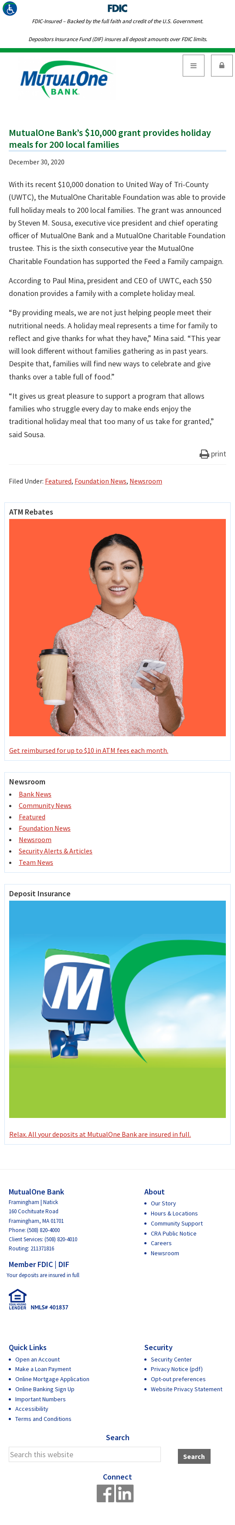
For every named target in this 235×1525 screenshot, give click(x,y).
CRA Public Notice (174, 1233)
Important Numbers (40, 1399)
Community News (45, 805)
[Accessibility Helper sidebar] (10, 10)
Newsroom (145, 481)
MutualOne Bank (67, 78)
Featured (58, 481)
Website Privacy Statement (186, 1389)
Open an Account (37, 1359)
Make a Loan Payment (43, 1369)
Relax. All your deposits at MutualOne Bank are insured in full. (117, 1020)
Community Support (177, 1223)
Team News (36, 862)
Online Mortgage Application (52, 1379)
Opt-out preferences (178, 1379)
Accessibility (31, 1409)
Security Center (171, 1359)
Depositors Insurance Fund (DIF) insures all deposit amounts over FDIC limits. (117, 39)
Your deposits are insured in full (43, 1275)
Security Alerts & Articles (55, 850)
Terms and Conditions (43, 1419)
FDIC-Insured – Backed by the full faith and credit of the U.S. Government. (117, 21)
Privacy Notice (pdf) (177, 1369)
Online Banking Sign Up (45, 1389)
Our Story (163, 1203)
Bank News (35, 794)
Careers (161, 1243)
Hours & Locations (174, 1213)
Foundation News (100, 481)
